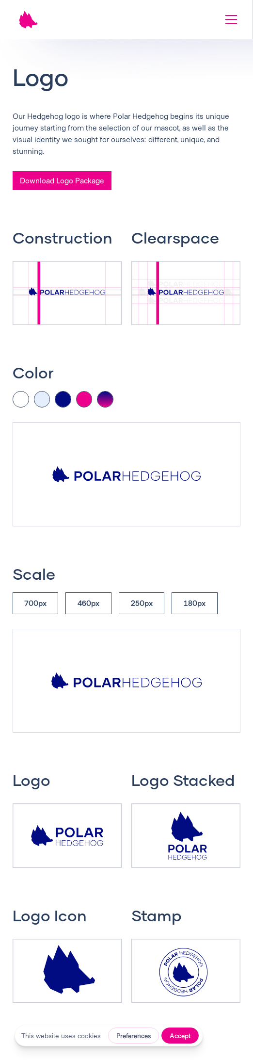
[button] (229, 19)
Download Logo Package (62, 180)
